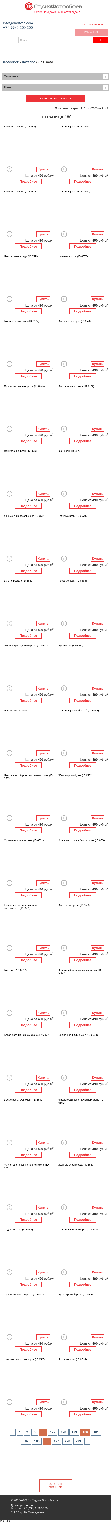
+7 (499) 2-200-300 (18, 27)
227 (56, 1441)
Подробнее (28, 181)
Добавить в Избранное (9, 169)
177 (52, 1432)
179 (74, 1432)
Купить (43, 169)
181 (96, 1432)
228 (67, 1441)
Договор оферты (22, 1505)
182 (26, 1441)
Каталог (28, 62)
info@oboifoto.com (18, 23)
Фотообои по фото (55, 98)
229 (78, 1441)
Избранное (91, 32)
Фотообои (11, 62)
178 (63, 1432)
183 (37, 1441)
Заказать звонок (92, 24)
